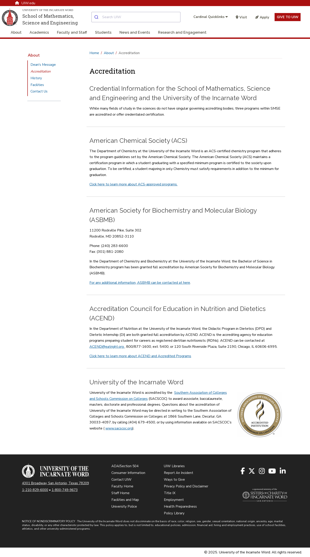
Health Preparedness (180, 506)
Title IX (170, 493)
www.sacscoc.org (118, 428)
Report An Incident (178, 473)
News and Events (134, 32)
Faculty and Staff (72, 32)
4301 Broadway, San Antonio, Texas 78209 (55, 483)
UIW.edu (25, 3)
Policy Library (174, 513)
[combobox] (139, 17)
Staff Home (120, 493)
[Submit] (97, 17)
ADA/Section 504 (125, 466)
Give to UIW (287, 17)
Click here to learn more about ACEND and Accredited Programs (140, 356)
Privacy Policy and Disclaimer (186, 486)
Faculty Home (122, 486)
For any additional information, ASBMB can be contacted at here (139, 282)
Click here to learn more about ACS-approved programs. (133, 184)
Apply (262, 17)
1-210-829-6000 (35, 490)
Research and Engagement (182, 32)
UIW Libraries (174, 466)
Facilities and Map (125, 500)
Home (94, 53)
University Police (124, 506)
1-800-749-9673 (65, 490)
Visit (241, 17)
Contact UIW (121, 479)
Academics (39, 32)
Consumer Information (128, 473)
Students (103, 32)
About (16, 32)
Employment (174, 500)
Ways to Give (174, 479)
